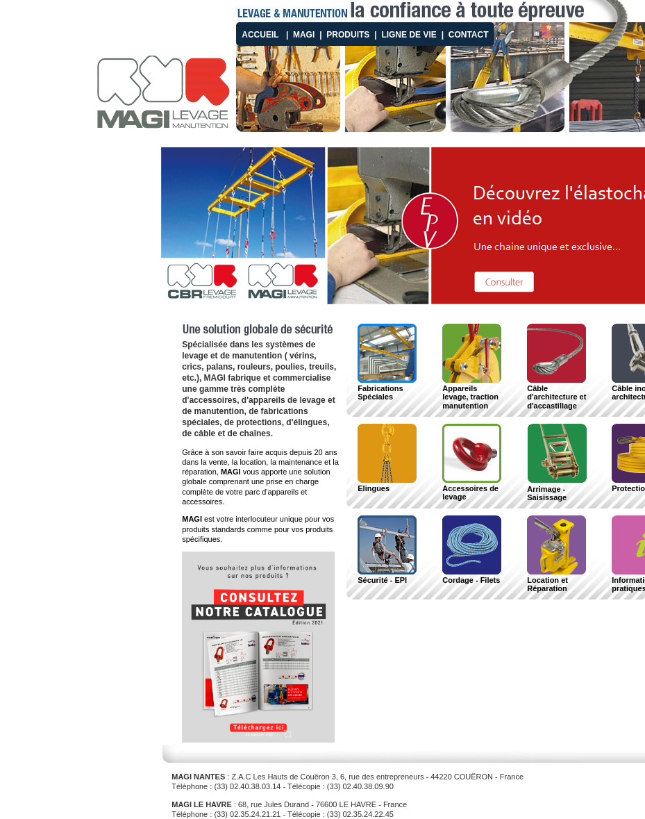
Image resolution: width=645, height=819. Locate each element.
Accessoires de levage (471, 488)
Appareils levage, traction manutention (471, 392)
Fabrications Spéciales (387, 388)
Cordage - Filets (471, 576)
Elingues (387, 484)
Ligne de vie (408, 35)
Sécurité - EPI (387, 576)
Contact (469, 35)
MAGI (304, 35)
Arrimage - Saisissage (557, 489)
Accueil (260, 35)
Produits (347, 35)
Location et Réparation (556, 580)
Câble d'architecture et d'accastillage (556, 392)
